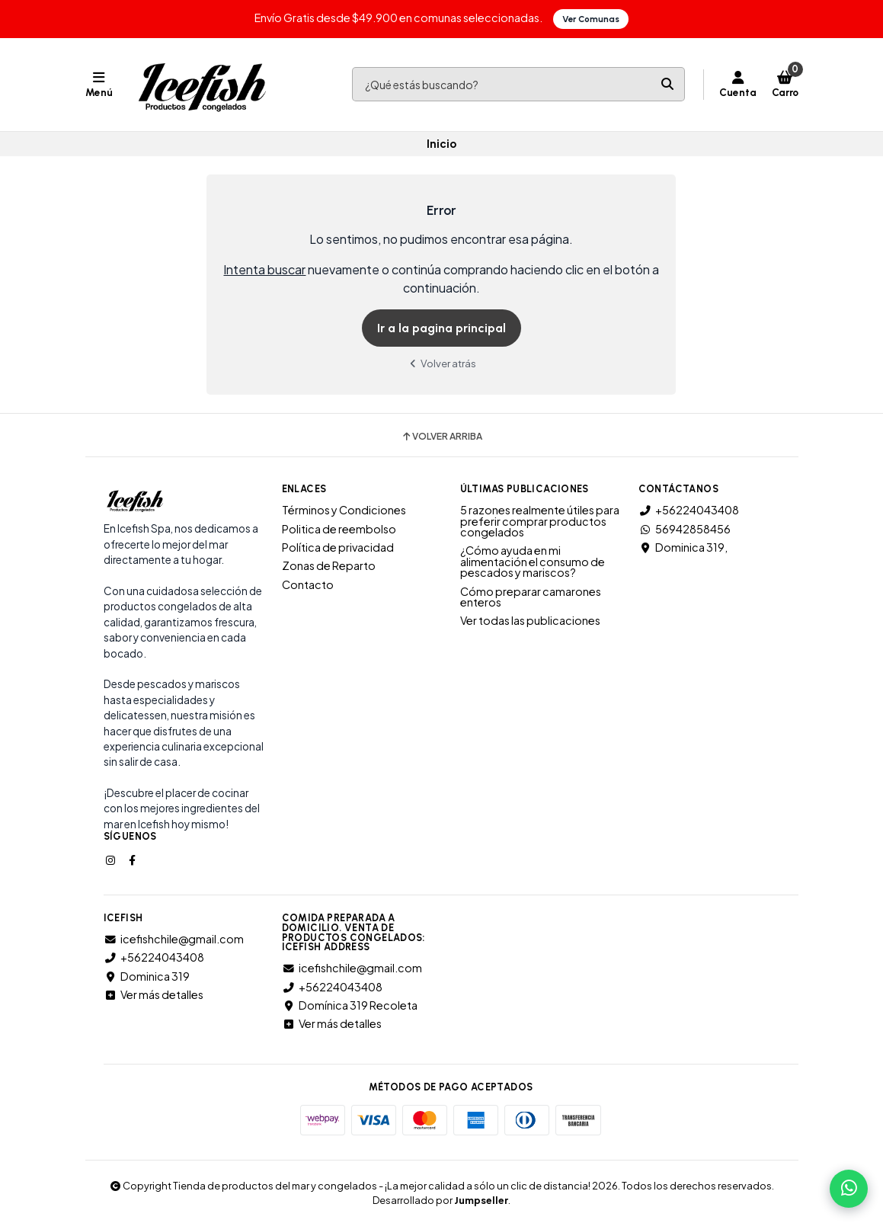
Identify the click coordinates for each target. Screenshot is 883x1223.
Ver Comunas (590, 19)
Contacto (308, 584)
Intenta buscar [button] (264, 269)
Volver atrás (442, 363)
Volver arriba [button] (441, 436)
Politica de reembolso (339, 528)
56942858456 (684, 528)
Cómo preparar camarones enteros (530, 596)
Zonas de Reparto (329, 565)
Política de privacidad (338, 547)
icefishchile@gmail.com (174, 938)
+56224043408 (688, 509)
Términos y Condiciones (344, 509)
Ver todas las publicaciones (530, 620)
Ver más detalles (153, 994)
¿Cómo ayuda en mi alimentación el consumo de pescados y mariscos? (532, 561)
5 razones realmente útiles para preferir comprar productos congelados (539, 520)
